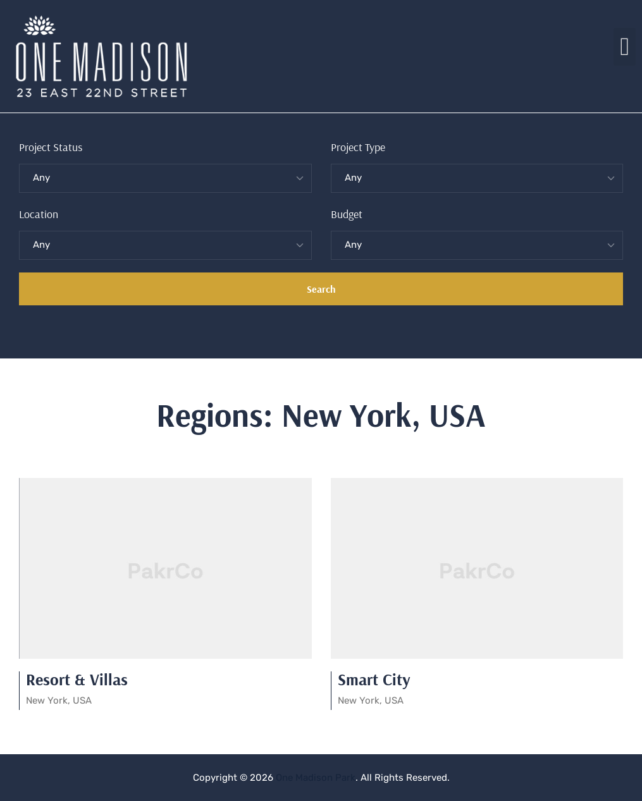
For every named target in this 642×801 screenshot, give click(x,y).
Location (38, 214)
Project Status (50, 147)
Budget (346, 214)
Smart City (374, 679)
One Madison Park (315, 777)
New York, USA (59, 700)
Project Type (358, 147)
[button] (625, 47)
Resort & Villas (77, 679)
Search (321, 289)
